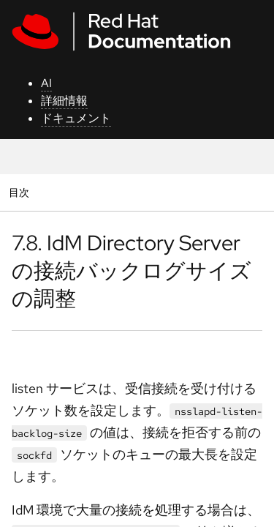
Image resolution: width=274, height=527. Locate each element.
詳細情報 (64, 100)
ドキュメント (76, 118)
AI (46, 83)
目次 (21, 192)
